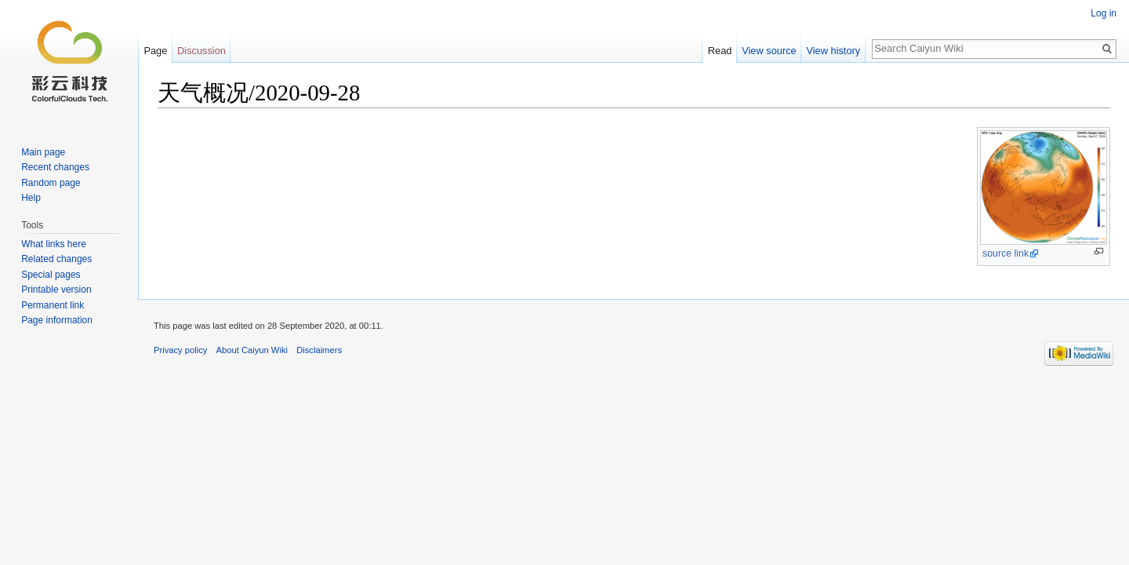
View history (833, 50)
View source (769, 50)
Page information (57, 320)
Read (720, 50)
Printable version (56, 289)
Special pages (50, 274)
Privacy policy (180, 350)
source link (1005, 253)
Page (155, 50)
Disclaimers (319, 350)
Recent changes (55, 167)
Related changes (56, 258)
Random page (50, 182)
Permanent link (52, 305)
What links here (53, 244)
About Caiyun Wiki (252, 350)
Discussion (201, 50)
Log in (1103, 13)
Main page (43, 152)
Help (31, 197)
